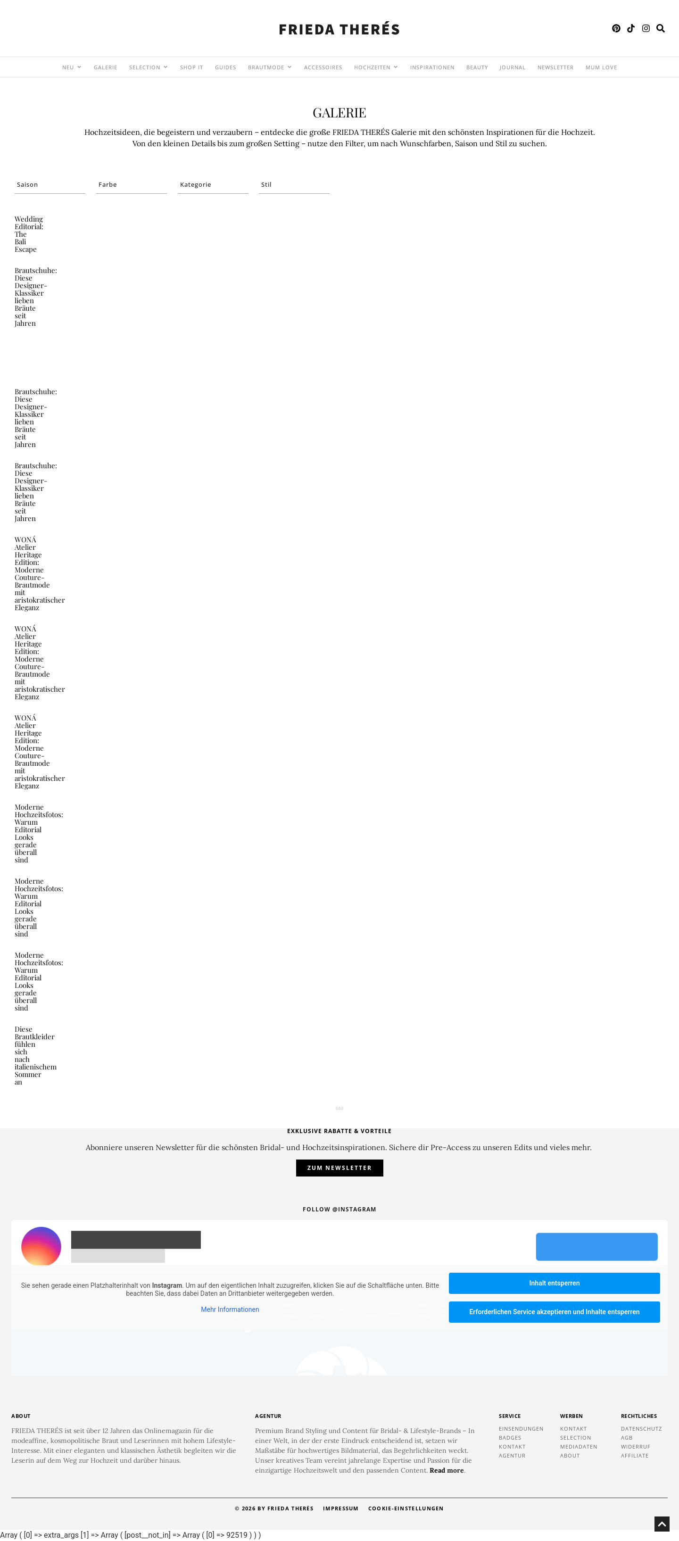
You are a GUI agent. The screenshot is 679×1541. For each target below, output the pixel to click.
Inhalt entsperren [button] (555, 1283)
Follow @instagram (339, 1209)
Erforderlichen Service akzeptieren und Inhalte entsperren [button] (554, 1312)
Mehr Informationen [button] (230, 1309)
